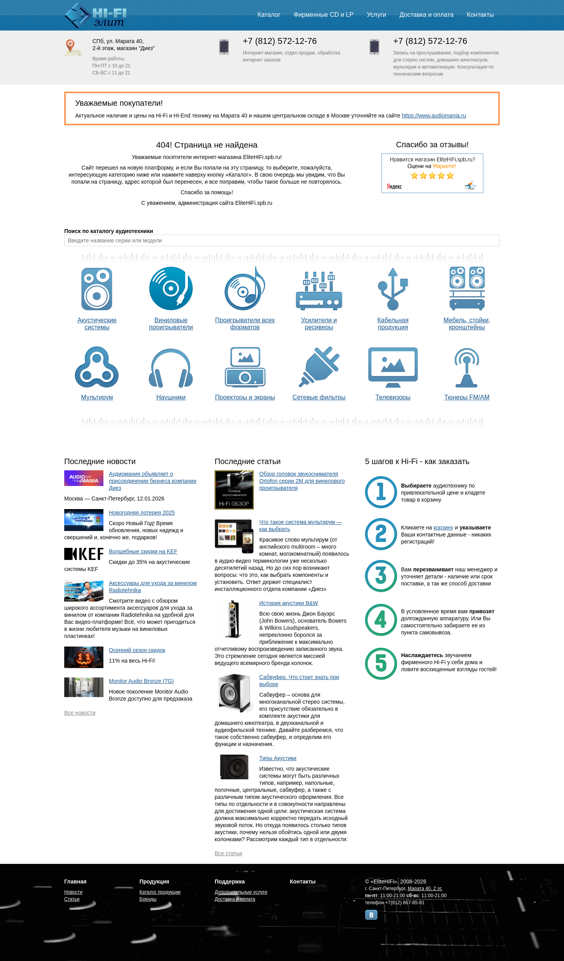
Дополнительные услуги (241, 892)
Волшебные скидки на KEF (143, 551)
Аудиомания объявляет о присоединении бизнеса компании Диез (152, 481)
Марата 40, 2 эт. (425, 888)
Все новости (80, 713)
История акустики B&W (288, 603)
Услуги (376, 14)
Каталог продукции (160, 892)
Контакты (480, 14)
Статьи (72, 899)
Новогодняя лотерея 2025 (142, 512)
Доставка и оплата (427, 14)
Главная (75, 881)
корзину (444, 527)
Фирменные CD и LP (324, 14)
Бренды (147, 899)
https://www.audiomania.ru (434, 115)
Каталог (269, 14)
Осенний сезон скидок (137, 650)
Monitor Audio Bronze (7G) (141, 681)
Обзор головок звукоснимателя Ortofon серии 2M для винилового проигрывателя (302, 481)
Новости (73, 892)
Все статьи (228, 853)
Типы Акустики (277, 758)
